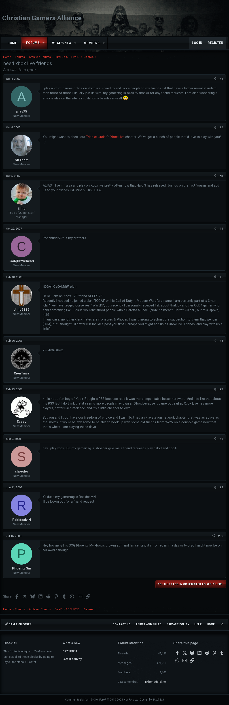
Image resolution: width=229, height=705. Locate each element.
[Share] (215, 80)
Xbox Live (118, 139)
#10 (220, 537)
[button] (43, 43)
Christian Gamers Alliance (42, 18)
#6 (221, 342)
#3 (221, 177)
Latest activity (72, 659)
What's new (61, 43)
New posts (69, 650)
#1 (221, 80)
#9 (221, 489)
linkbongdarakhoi (155, 681)
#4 (221, 230)
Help (198, 624)
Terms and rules (149, 624)
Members (92, 43)
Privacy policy (178, 624)
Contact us (122, 624)
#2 (221, 129)
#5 (221, 279)
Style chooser (18, 624)
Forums (33, 43)
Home (12, 43)
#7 (221, 391)
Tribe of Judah (97, 139)
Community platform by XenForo (102, 699)
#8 (221, 440)
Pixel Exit (158, 699)
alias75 (11, 72)
